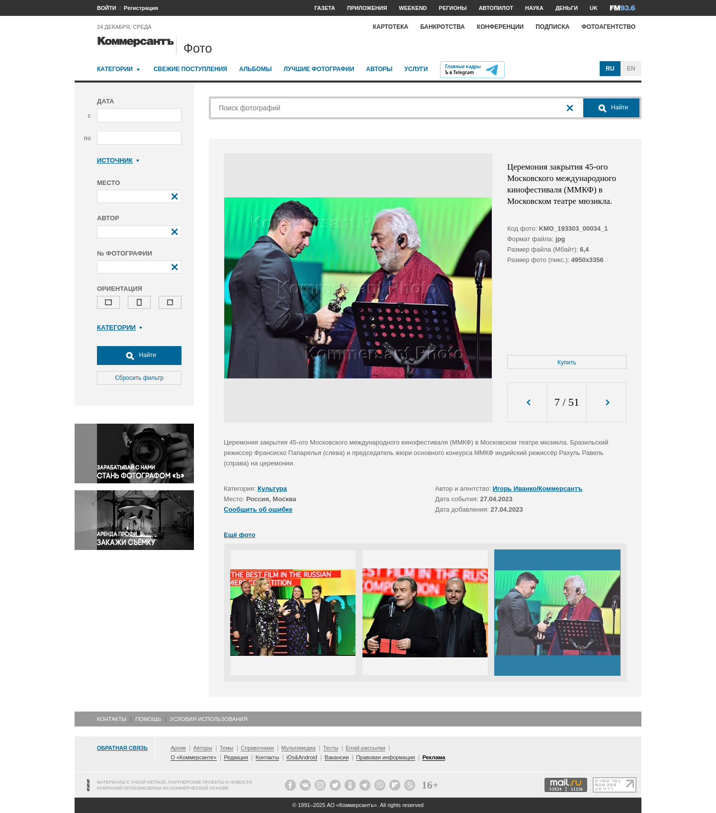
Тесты (331, 748)
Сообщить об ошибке (258, 509)
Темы (227, 748)
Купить (566, 362)
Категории (115, 69)
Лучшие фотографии (318, 69)
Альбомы (255, 69)
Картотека (391, 26)
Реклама (433, 757)
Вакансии (337, 757)
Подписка (552, 26)
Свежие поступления (190, 69)
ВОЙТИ (106, 8)
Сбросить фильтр (139, 377)
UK (594, 8)
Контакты (111, 719)
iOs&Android (301, 757)
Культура (272, 488)
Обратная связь (122, 748)
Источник (118, 160)
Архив (178, 748)
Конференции (500, 26)
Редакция (236, 757)
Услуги (416, 69)
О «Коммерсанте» (193, 757)
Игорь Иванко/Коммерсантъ (538, 488)
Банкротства (442, 26)
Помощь (148, 719)
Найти (139, 355)
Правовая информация (385, 757)
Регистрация (141, 8)
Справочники (257, 748)
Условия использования (209, 719)
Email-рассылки (365, 748)
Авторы (379, 69)
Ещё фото (239, 535)
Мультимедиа (298, 748)
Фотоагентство (608, 26)
